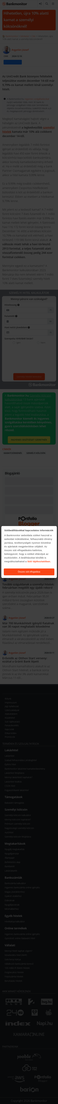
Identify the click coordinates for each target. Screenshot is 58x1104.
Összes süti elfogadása (29, 571)
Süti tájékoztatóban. (39, 561)
